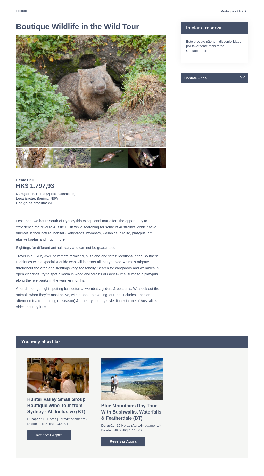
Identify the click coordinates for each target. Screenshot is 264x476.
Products (22, 11)
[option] (34, 158)
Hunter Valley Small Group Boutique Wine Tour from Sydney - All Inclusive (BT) (56, 405)
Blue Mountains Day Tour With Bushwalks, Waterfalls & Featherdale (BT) (131, 412)
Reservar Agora (49, 435)
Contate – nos (196, 51)
